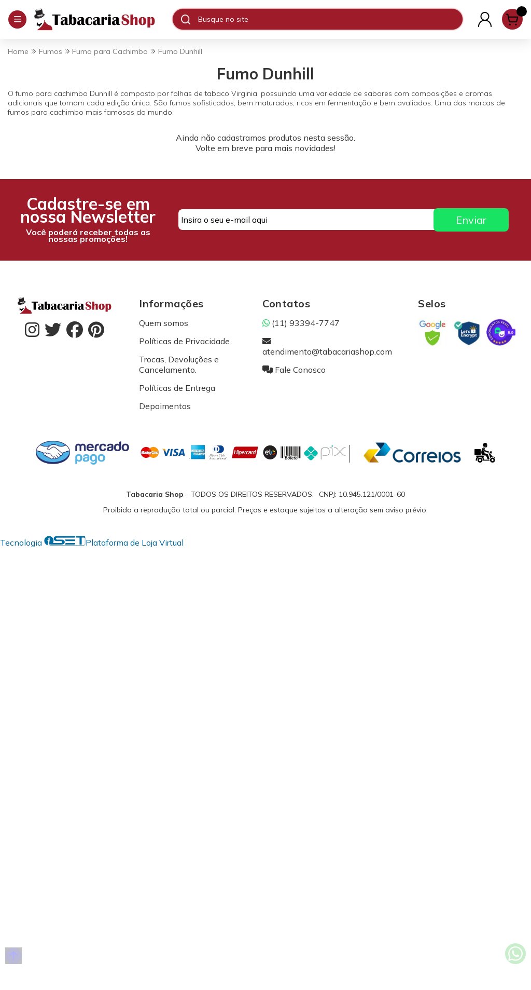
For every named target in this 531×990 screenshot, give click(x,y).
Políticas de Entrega (177, 388)
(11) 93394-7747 (301, 323)
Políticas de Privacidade (184, 341)
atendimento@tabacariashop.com (327, 346)
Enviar (471, 219)
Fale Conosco (294, 369)
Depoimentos (165, 406)
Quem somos (163, 323)
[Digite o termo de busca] (330, 19)
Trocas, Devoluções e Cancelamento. (179, 364)
